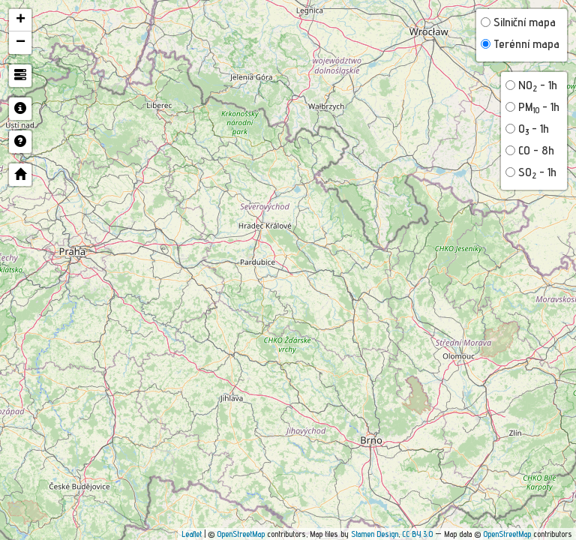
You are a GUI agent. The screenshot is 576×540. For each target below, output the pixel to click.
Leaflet (192, 534)
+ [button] (21, 20)
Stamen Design (374, 534)
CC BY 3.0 (417, 534)
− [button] (21, 43)
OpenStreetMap (241, 534)
